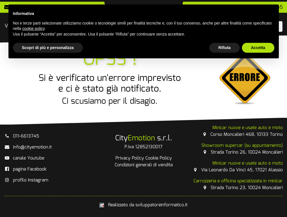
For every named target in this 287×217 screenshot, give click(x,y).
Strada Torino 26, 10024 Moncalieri (242, 149)
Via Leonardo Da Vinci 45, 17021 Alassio (237, 167)
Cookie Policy (158, 158)
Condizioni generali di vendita (144, 165)
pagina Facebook (25, 169)
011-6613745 (21, 136)
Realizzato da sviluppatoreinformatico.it (143, 205)
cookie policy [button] (33, 28)
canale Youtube (24, 158)
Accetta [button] (258, 47)
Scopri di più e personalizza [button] (48, 47)
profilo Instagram (26, 180)
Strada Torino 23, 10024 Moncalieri (238, 184)
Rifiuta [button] (224, 47)
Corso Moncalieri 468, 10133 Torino (242, 131)
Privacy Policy (129, 158)
